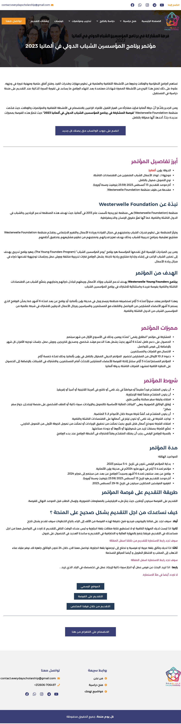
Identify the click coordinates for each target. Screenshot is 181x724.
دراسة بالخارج (106, 21)
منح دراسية (128, 21)
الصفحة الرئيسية (151, 21)
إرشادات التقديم (40, 21)
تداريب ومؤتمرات (80, 21)
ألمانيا (152, 170)
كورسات (58, 21)
